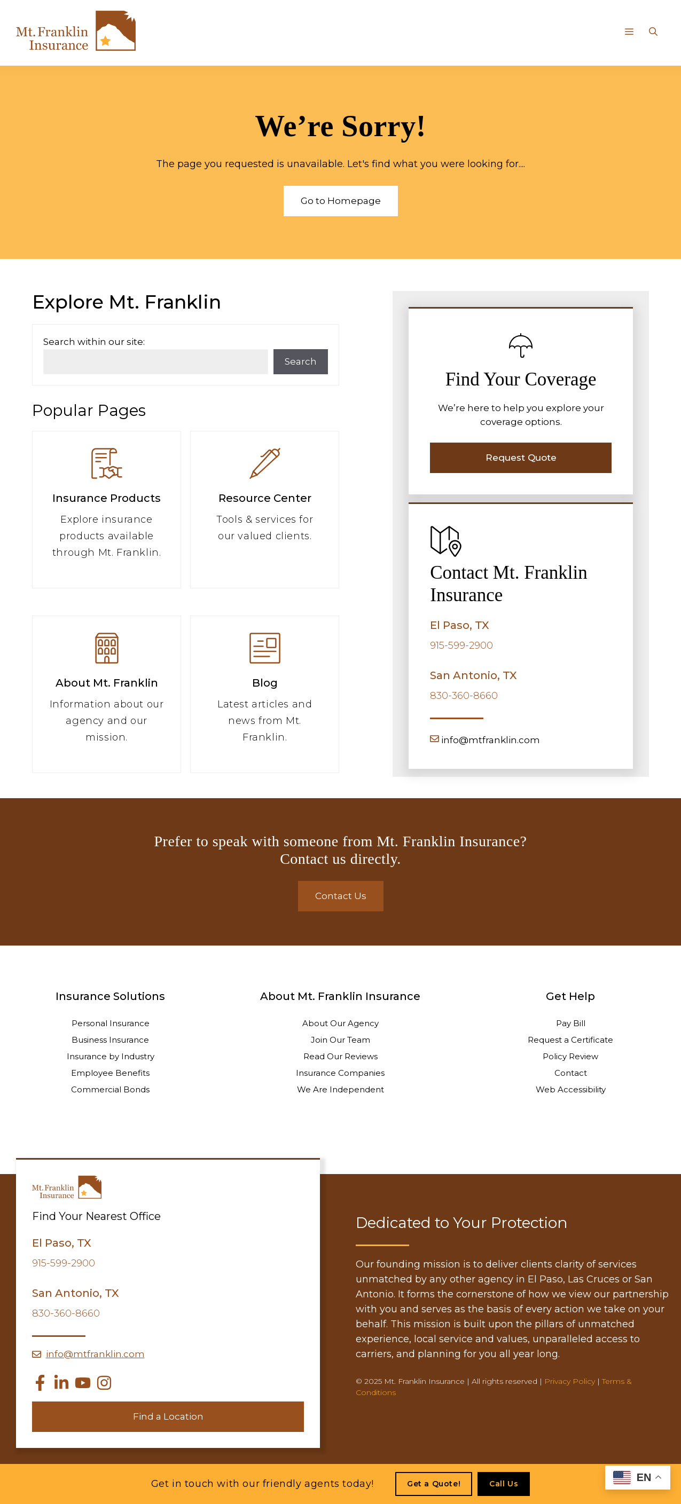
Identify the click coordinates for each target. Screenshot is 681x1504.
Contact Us (340, 896)
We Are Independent (340, 1089)
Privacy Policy (569, 1381)
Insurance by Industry (110, 1056)
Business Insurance (110, 1040)
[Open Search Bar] (653, 32)
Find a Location (168, 1416)
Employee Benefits (110, 1073)
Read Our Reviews (340, 1056)
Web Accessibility (571, 1089)
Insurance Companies (340, 1073)
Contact (570, 1073)
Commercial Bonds (110, 1089)
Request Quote (521, 457)
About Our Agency (340, 1023)
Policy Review (570, 1056)
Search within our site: (94, 341)
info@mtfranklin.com (490, 740)
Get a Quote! (433, 1484)
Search (301, 361)
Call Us (503, 1484)
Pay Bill (570, 1023)
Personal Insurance (111, 1023)
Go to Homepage (341, 200)
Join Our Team (340, 1040)
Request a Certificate (570, 1040)
